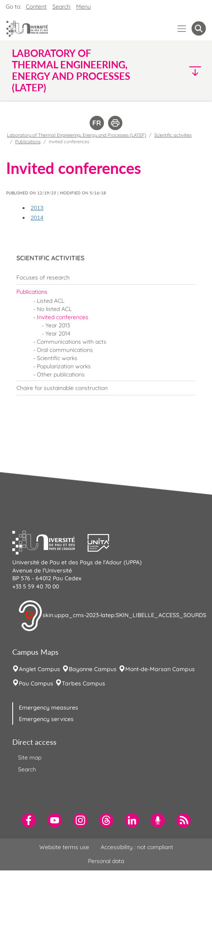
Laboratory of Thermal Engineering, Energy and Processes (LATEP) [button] (71, 70)
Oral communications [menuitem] (65, 350)
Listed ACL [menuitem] (50, 300)
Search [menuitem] (27, 769)
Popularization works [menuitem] (64, 366)
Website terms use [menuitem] (64, 847)
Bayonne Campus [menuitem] (93, 669)
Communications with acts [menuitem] (71, 341)
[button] (182, 70)
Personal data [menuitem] (106, 861)
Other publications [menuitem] (61, 374)
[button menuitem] (199, 28)
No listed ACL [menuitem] (54, 309)
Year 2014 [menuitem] (57, 333)
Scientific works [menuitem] (57, 358)
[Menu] (182, 28)
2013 (37, 208)
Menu (83, 6)
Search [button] (61, 6)
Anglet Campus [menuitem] (39, 669)
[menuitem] (106, 277)
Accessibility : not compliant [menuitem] (137, 847)
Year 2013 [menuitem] (57, 325)
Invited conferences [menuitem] (62, 317)
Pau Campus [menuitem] (36, 683)
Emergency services (46, 719)
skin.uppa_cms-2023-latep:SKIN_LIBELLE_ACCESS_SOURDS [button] (112, 616)
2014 (37, 217)
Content (36, 6)
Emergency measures (48, 707)
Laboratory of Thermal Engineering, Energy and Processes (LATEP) (76, 135)
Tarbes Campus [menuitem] (83, 683)
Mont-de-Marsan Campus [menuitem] (160, 669)
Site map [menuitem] (29, 757)
